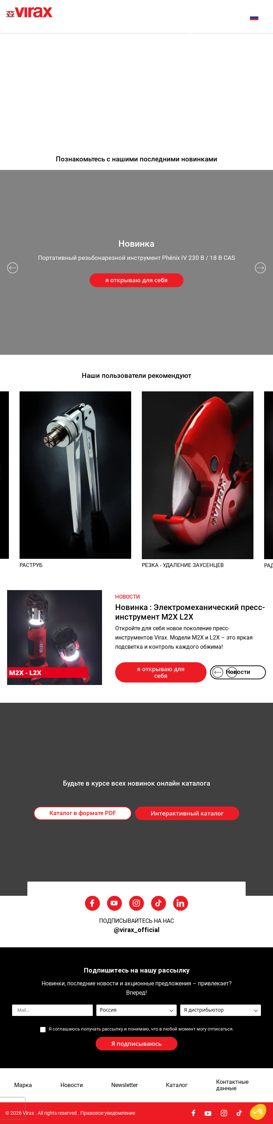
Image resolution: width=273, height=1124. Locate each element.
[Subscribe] (136, 1044)
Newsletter (124, 1085)
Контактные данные (232, 1085)
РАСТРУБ (31, 565)
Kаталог (177, 1085)
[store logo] (71, 16)
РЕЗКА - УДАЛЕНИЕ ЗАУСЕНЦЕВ (183, 565)
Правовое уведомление (107, 1113)
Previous (12, 267)
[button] (258, 17)
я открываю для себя (160, 672)
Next (260, 267)
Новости (238, 672)
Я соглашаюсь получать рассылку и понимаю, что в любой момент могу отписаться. (141, 1029)
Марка (23, 1085)
